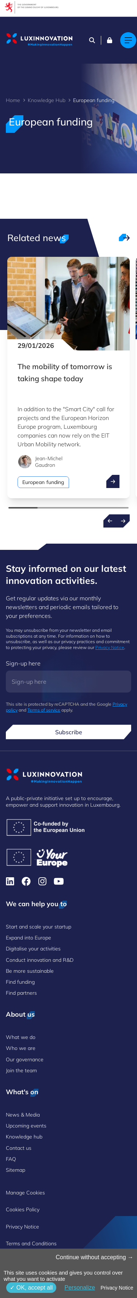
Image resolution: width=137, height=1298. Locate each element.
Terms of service (43, 710)
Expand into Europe (28, 937)
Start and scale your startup (38, 926)
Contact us (18, 1148)
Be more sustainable (30, 971)
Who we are (20, 1048)
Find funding (20, 982)
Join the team (21, 1070)
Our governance (24, 1059)
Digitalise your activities (33, 948)
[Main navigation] (128, 40)
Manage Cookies (25, 1192)
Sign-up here (23, 663)
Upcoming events (26, 1125)
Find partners (21, 993)
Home (13, 100)
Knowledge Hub (46, 100)
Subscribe (68, 732)
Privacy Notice (109, 647)
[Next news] (123, 521)
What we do (20, 1037)
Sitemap (15, 1170)
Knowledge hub (24, 1136)
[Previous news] (110, 521)
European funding (43, 482)
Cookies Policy (22, 1209)
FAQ (11, 1159)
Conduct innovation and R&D (39, 960)
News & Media (23, 1114)
